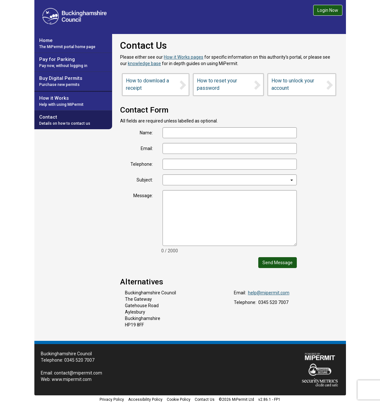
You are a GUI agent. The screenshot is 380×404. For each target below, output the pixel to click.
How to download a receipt (156, 84)
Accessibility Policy (145, 399)
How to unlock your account (302, 84)
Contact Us (205, 399)
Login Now (327, 10)
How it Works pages (183, 57)
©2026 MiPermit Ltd (236, 399)
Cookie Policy (178, 399)
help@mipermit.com (268, 292)
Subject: (145, 179)
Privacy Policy (112, 399)
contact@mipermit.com (78, 372)
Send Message (277, 262)
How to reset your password (229, 84)
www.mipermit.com (72, 379)
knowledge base (144, 63)
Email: (147, 148)
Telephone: (141, 164)
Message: (143, 195)
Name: (146, 132)
